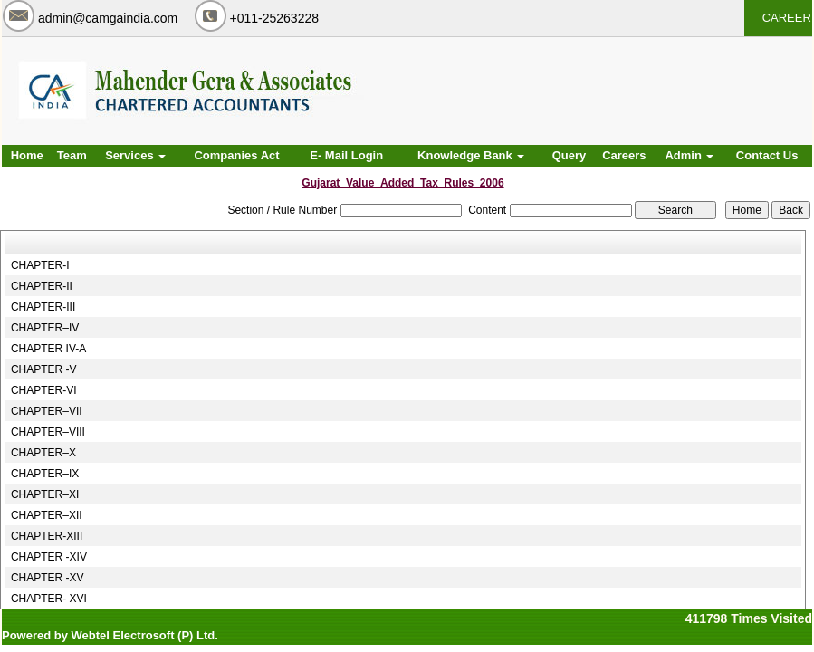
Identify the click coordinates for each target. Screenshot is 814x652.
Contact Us (767, 155)
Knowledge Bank (470, 155)
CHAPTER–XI (45, 494)
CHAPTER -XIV (49, 557)
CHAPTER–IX (45, 473)
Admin (689, 155)
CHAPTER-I (40, 265)
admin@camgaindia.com (107, 18)
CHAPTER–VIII (48, 432)
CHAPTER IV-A (48, 348)
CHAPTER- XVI (49, 598)
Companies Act (236, 155)
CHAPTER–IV (45, 327)
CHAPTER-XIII (46, 536)
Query (569, 155)
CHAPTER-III (43, 307)
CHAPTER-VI (44, 390)
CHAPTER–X (43, 452)
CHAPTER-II (41, 286)
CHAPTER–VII (46, 411)
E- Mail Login (346, 155)
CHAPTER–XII (46, 515)
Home (27, 155)
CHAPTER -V (44, 369)
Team (72, 155)
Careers (624, 155)
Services (135, 155)
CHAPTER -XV (47, 577)
